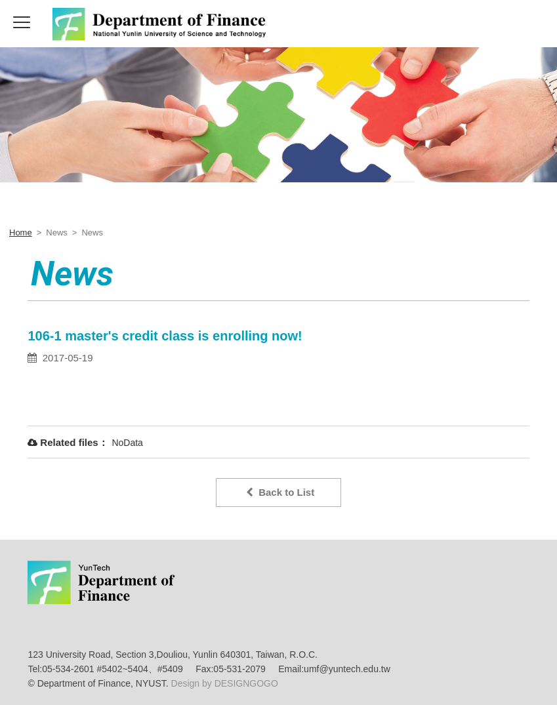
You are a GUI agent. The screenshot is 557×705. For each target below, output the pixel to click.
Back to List (280, 492)
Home (20, 232)
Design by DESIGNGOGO (223, 683)
